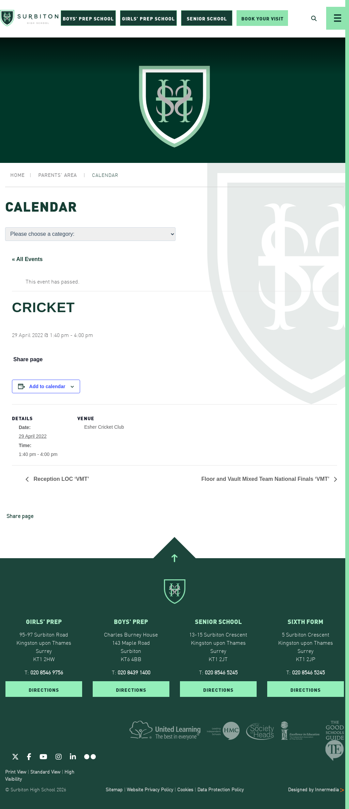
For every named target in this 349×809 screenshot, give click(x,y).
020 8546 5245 (221, 672)
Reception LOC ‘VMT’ (60, 479)
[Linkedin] (73, 756)
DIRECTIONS (44, 689)
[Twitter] (15, 756)
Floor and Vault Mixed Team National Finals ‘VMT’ (266, 479)
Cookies (185, 789)
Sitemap (114, 789)
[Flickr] (90, 756)
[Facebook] (29, 756)
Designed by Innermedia (316, 789)
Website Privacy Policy (150, 789)
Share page (28, 359)
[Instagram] (59, 756)
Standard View (45, 771)
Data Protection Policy (220, 789)
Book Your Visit (262, 19)
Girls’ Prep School (148, 19)
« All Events (27, 259)
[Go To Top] (174, 558)
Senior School (207, 19)
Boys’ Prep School (88, 19)
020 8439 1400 (134, 672)
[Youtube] (43, 756)
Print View (15, 771)
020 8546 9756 (46, 672)
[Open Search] (314, 19)
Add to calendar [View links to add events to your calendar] (47, 386)
